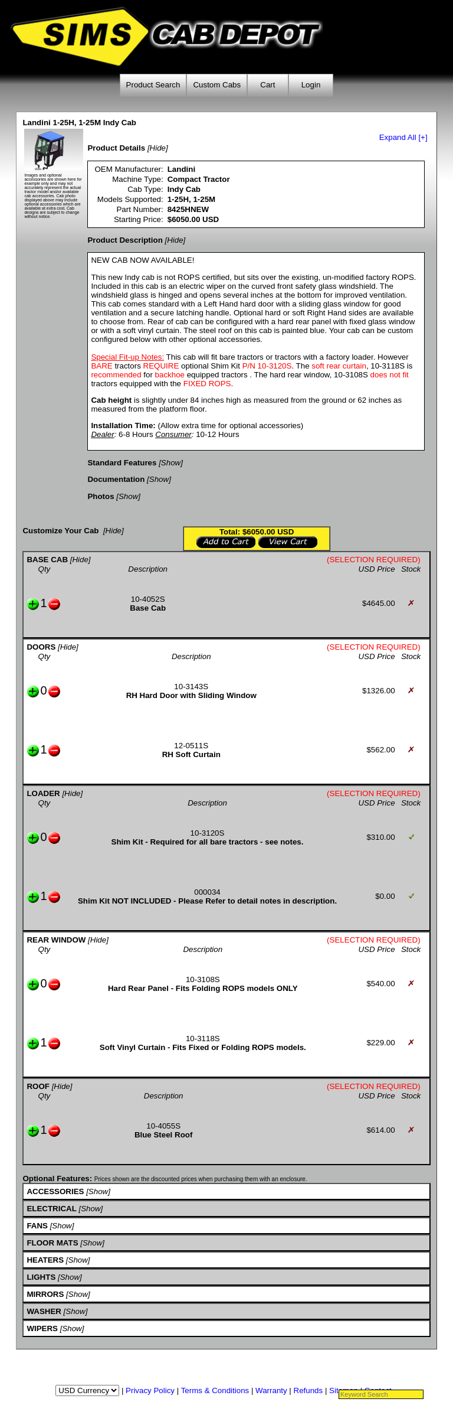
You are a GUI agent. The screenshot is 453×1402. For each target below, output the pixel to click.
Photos (100, 496)
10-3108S (203, 979)
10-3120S (208, 833)
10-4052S (148, 599)
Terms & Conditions (215, 1390)
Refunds (308, 1390)
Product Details (116, 148)
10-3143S (191, 686)
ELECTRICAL (51, 1208)
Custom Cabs (217, 84)
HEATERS (45, 1260)
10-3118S (203, 1038)
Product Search (153, 84)
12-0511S (191, 745)
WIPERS (42, 1328)
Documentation (116, 479)
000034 (207, 892)
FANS (37, 1225)
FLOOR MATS (52, 1242)
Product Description (124, 240)
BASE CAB (47, 559)
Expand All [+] (403, 137)
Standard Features (121, 462)
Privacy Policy (150, 1390)
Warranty (271, 1390)
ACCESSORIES (55, 1191)
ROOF (38, 1086)
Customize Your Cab (60, 530)
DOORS (41, 647)
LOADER (43, 793)
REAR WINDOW (56, 939)
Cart (267, 84)
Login (311, 84)
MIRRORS (45, 1294)
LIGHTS (41, 1277)
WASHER (44, 1311)
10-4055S (163, 1125)
